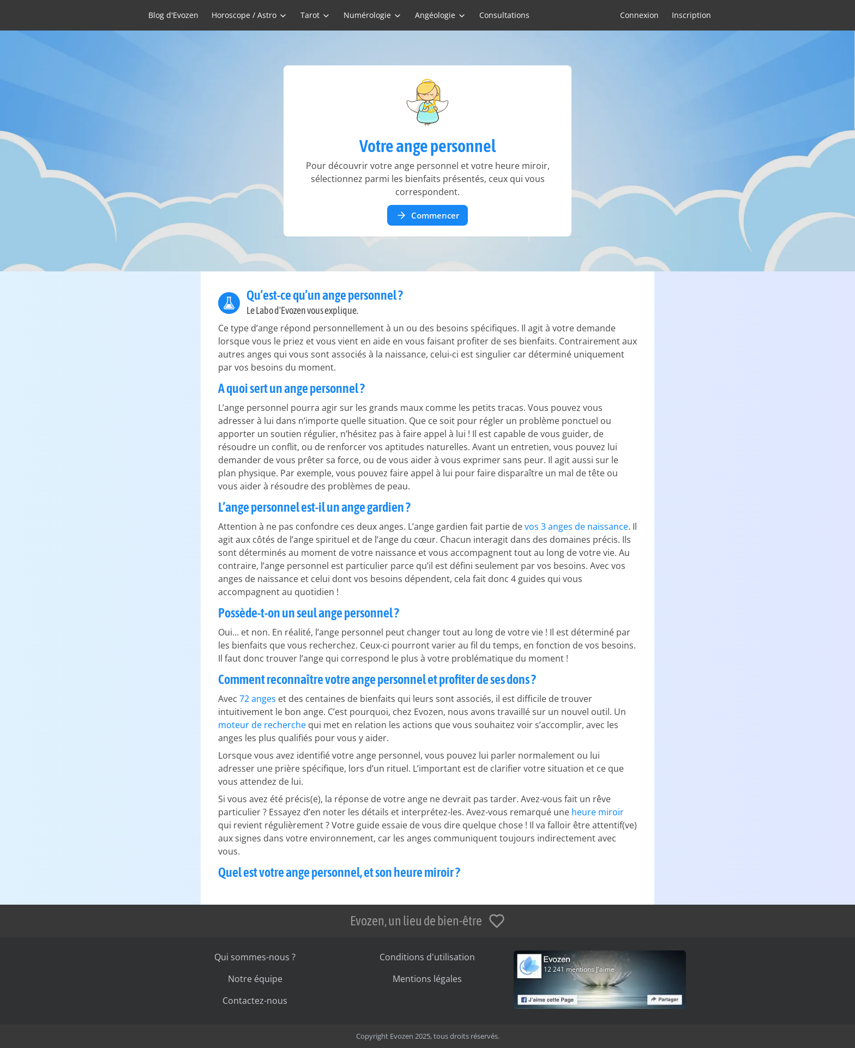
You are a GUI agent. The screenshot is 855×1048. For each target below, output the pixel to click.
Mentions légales (427, 979)
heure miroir (597, 812)
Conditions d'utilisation (427, 957)
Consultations (504, 15)
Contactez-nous (254, 1001)
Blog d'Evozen (173, 15)
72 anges (257, 699)
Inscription (691, 15)
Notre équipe (255, 979)
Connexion (639, 15)
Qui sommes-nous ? (255, 957)
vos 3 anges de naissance (576, 526)
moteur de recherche (262, 725)
